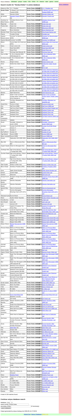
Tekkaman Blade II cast (48, 353)
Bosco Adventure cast (48, 30)
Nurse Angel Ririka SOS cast (49, 294)
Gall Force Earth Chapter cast (50, 108)
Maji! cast (44, 250)
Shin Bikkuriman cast (47, 331)
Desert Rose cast (46, 50)
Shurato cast (45, 343)
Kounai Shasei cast (47, 195)
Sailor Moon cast (46, 327)
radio (47, 1)
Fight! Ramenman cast (48, 92)
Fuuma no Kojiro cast (47, 104)
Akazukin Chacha (14, 16)
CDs (29, 1)
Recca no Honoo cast (48, 306)
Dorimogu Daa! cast (47, 52)
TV (37, 1)
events (56, 1)
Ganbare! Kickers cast (48, 110)
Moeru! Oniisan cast (47, 286)
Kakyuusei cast (46, 174)
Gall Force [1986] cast (48, 106)
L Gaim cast (45, 200)
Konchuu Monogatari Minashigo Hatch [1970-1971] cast (50, 191)
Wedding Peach (14, 375)
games (51, 1)
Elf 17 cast (45, 67)
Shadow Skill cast (46, 329)
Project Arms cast (46, 304)
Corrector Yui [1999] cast (48, 40)
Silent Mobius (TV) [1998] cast (50, 349)
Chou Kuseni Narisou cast (49, 32)
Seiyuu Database (5, 1)
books (25, 1)
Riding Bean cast (46, 310)
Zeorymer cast (46, 387)
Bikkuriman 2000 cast (48, 28)
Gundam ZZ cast (46, 132)
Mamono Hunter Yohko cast (49, 252)
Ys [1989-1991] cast (47, 380)
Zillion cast (45, 389)
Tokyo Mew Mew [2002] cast (49, 357)
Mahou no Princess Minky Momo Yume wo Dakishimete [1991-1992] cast (50, 229)
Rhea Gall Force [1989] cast (49, 308)
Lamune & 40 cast (47, 204)
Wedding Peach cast (47, 375)
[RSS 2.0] (45, 414)
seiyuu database (63, 4)
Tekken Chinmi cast (47, 355)
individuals (14, 1)
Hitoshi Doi (27, 414)
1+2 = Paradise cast (47, 8)
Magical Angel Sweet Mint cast (50, 217)
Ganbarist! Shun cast (47, 112)
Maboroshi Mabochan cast (49, 213)
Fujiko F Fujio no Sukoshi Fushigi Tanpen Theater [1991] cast (50, 96)
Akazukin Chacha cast (48, 16)
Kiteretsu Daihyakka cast (48, 180)
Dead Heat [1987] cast (48, 48)
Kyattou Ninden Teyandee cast (50, 197)
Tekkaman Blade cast (47, 351)
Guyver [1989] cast (47, 134)
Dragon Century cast (47, 61)
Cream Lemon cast (47, 46)
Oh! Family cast (46, 298)
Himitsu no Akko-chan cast (49, 164)
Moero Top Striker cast (48, 284)
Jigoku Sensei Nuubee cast (49, 170)
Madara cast (45, 215)
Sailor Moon (13, 327)
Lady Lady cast (46, 202)
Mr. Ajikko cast (46, 289)
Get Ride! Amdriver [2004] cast (50, 116)
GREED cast (45, 120)
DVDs (33, 1)
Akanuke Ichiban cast (47, 14)
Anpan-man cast (46, 24)
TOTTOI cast (45, 359)
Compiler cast (45, 34)
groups (20, 1)
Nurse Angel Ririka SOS (16, 294)
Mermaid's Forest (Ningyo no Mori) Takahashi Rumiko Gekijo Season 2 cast (49, 278)
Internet (41, 1)
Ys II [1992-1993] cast (48, 383)
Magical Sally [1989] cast (48, 222)
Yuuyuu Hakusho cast (48, 385)
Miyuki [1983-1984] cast (48, 282)
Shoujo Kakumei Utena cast (49, 341)
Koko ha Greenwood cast (49, 188)
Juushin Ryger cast (47, 172)
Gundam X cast (46, 130)
